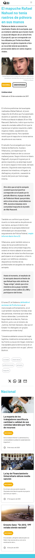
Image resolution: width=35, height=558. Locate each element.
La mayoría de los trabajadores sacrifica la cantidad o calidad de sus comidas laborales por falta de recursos (17, 422)
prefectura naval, (8, 365)
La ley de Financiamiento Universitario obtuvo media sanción (17, 476)
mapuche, (6, 370)
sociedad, (6, 359)
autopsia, (20, 365)
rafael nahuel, (16, 359)
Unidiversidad (19, 85)
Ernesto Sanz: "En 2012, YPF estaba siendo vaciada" (17, 526)
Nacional (6, 85)
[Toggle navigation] (31, 2)
